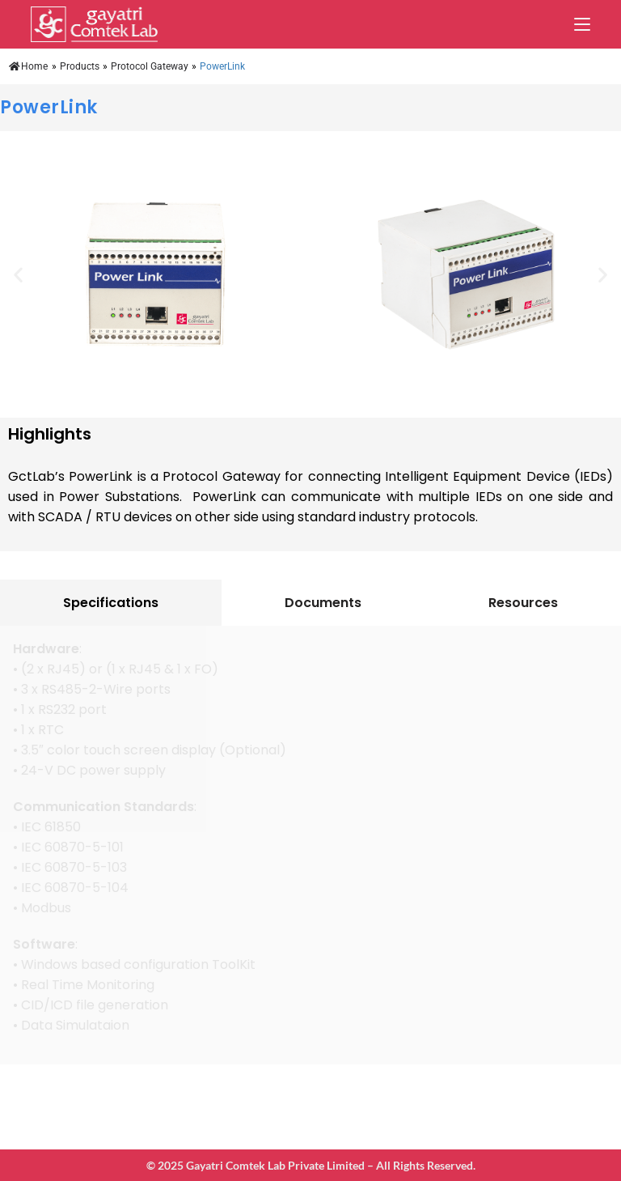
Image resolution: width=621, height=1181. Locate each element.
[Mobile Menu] (582, 24)
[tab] (111, 603)
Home (28, 66)
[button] (18, 275)
